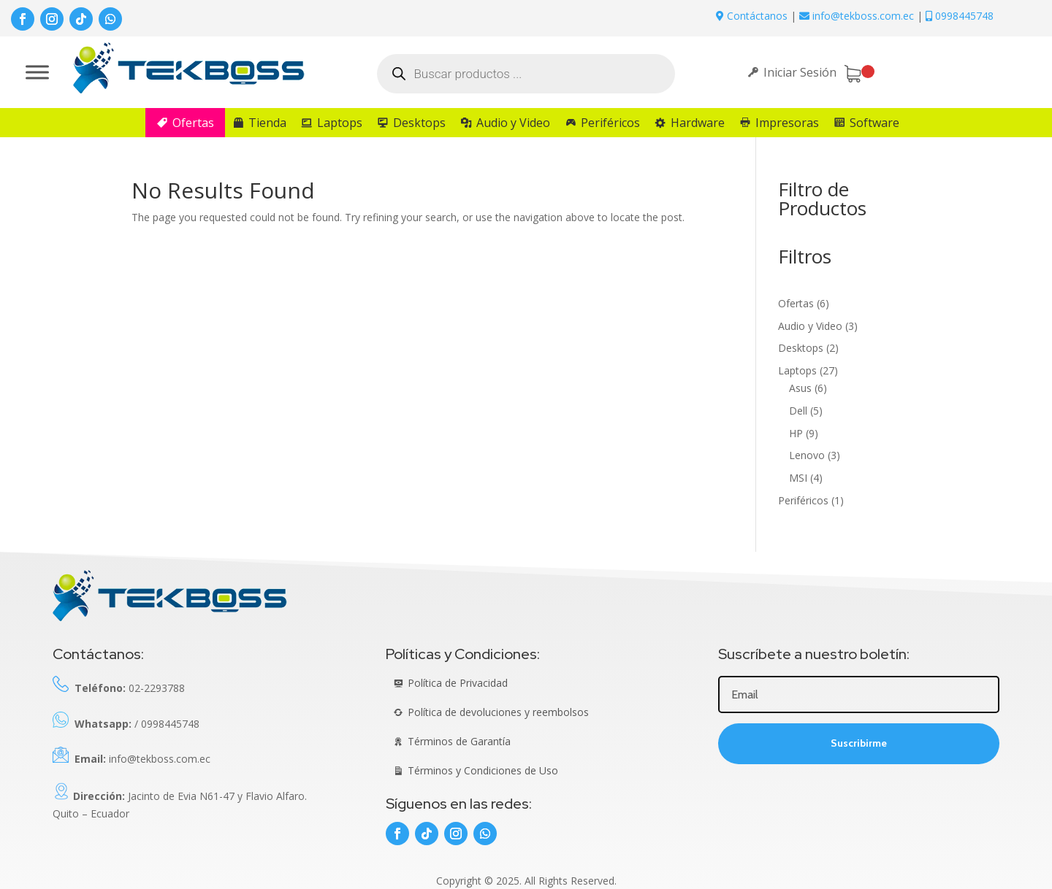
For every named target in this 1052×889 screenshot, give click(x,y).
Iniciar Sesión (799, 72)
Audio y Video (513, 123)
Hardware (698, 123)
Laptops (339, 123)
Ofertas (193, 123)
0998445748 (960, 16)
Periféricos (610, 123)
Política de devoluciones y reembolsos (498, 712)
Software (874, 123)
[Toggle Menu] (37, 72)
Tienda (267, 123)
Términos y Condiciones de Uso (483, 770)
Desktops (419, 123)
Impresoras (787, 123)
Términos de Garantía (459, 741)
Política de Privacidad (458, 683)
